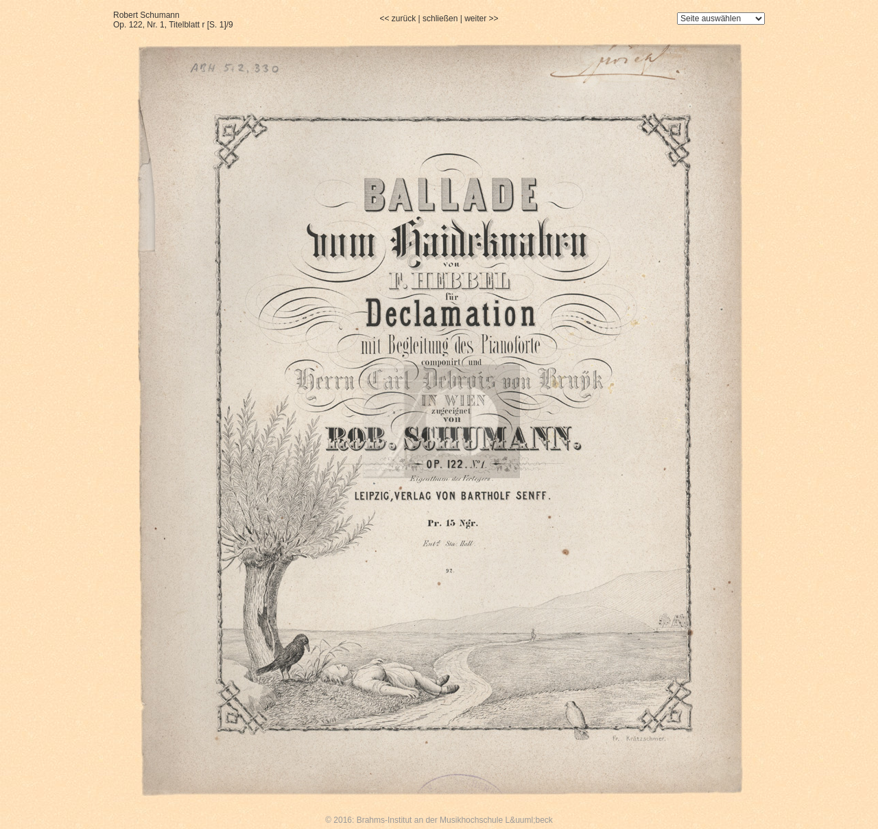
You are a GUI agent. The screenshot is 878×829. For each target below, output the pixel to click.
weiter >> (481, 18)
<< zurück (397, 18)
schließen (440, 18)
